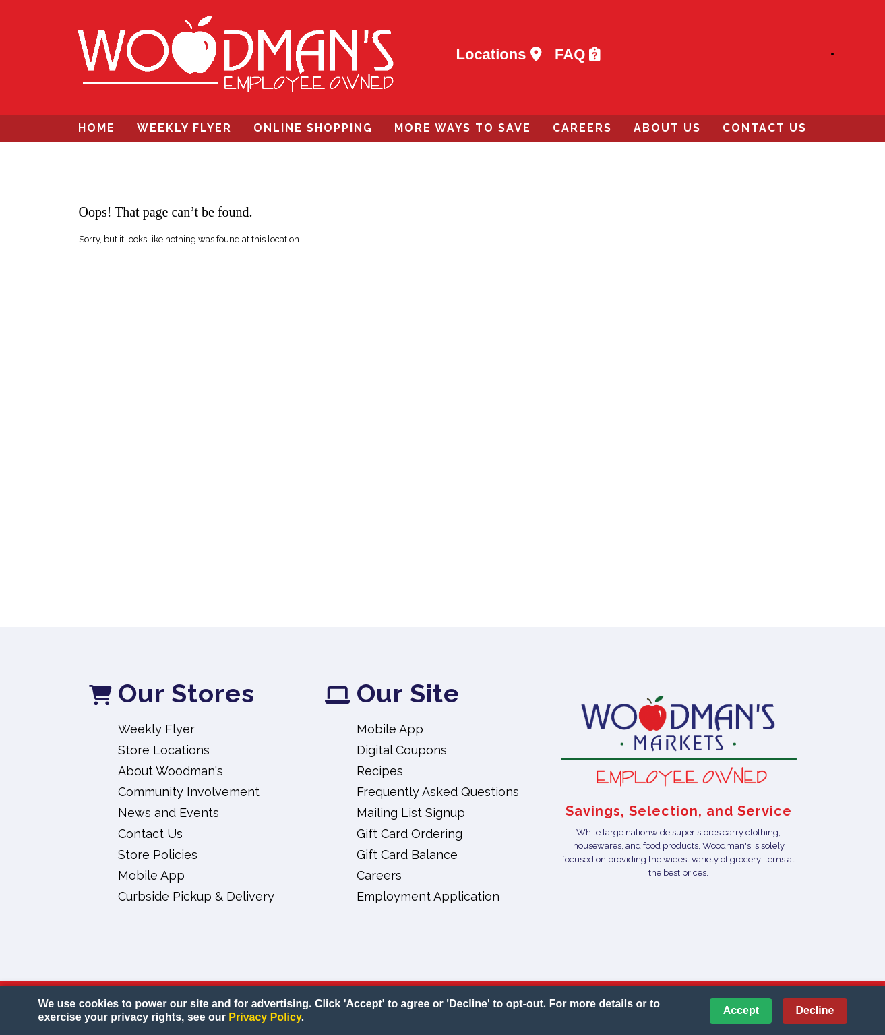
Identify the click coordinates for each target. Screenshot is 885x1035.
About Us (667, 127)
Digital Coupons (402, 750)
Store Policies (157, 854)
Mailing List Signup (411, 813)
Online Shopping (313, 127)
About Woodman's (170, 771)
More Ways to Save (462, 127)
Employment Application (428, 896)
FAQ (578, 54)
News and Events (168, 813)
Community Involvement (189, 792)
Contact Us (765, 127)
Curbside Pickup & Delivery (196, 896)
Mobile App (151, 875)
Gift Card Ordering (409, 834)
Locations (499, 54)
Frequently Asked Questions (438, 792)
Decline (814, 1010)
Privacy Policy (264, 1017)
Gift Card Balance (407, 854)
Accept (741, 1010)
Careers (582, 127)
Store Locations (164, 750)
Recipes (380, 771)
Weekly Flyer (184, 127)
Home (96, 127)
